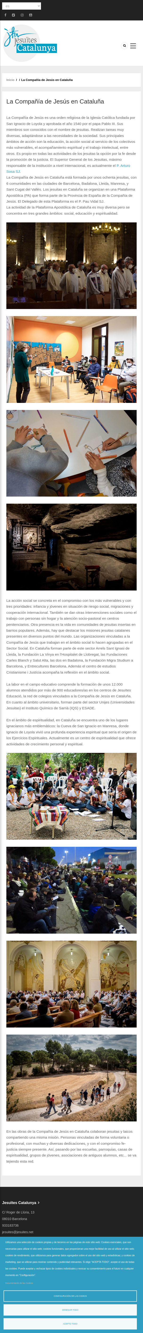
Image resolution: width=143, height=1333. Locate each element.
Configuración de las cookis (70, 1296)
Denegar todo (70, 1310)
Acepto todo (70, 1324)
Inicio (10, 80)
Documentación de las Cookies (19, 1283)
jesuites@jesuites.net (17, 1232)
